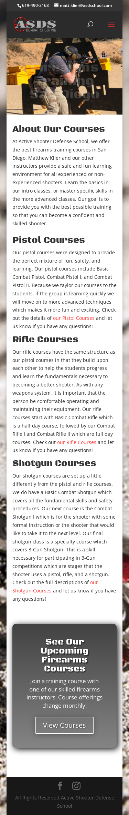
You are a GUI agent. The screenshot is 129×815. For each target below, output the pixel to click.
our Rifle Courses (76, 442)
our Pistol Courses (74, 318)
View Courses (64, 725)
